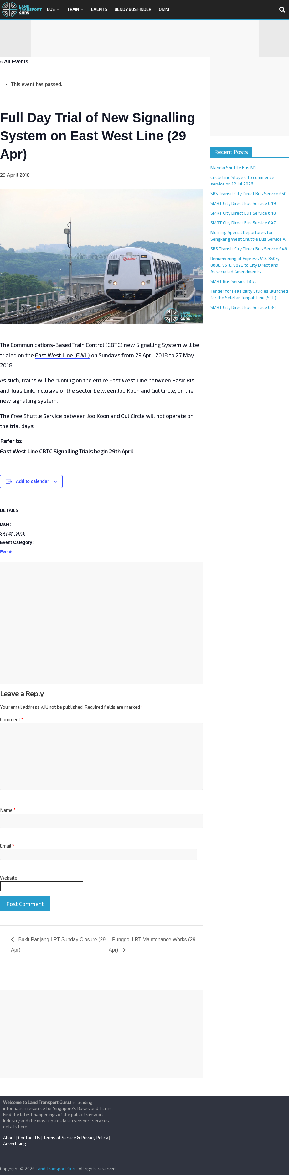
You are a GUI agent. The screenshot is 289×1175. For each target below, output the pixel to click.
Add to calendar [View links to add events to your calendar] (32, 481)
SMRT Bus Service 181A (233, 281)
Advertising (14, 1143)
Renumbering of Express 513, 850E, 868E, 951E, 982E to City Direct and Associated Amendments (244, 265)
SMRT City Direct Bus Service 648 (243, 213)
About (9, 1137)
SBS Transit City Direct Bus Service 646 (248, 248)
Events (99, 9)
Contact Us (29, 1137)
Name (8, 810)
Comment (11, 719)
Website (8, 877)
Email (7, 846)
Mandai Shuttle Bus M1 (233, 167)
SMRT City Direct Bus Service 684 (243, 307)
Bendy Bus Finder (133, 9)
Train (73, 9)
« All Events (14, 61)
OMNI (164, 9)
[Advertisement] (145, 38)
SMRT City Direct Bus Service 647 (243, 222)
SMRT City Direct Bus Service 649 (243, 203)
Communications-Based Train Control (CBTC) (67, 344)
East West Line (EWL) (62, 355)
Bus (51, 9)
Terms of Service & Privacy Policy (75, 1137)
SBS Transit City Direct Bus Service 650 (248, 193)
